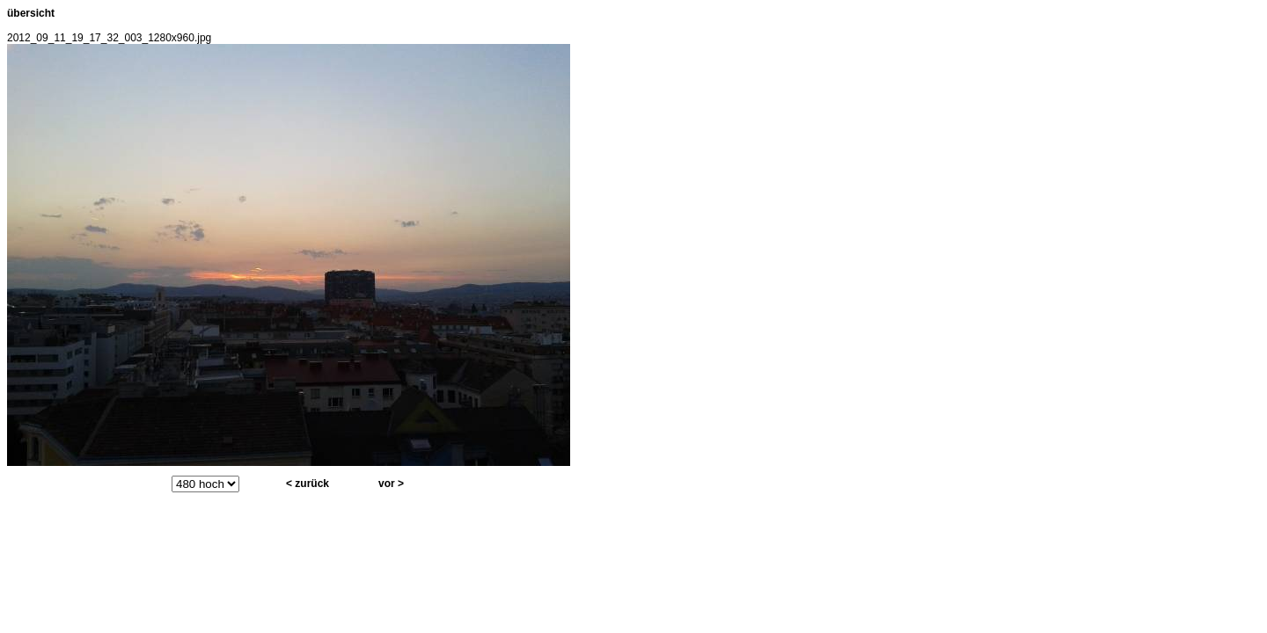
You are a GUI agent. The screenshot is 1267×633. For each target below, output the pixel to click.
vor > (391, 483)
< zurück (307, 483)
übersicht (31, 13)
